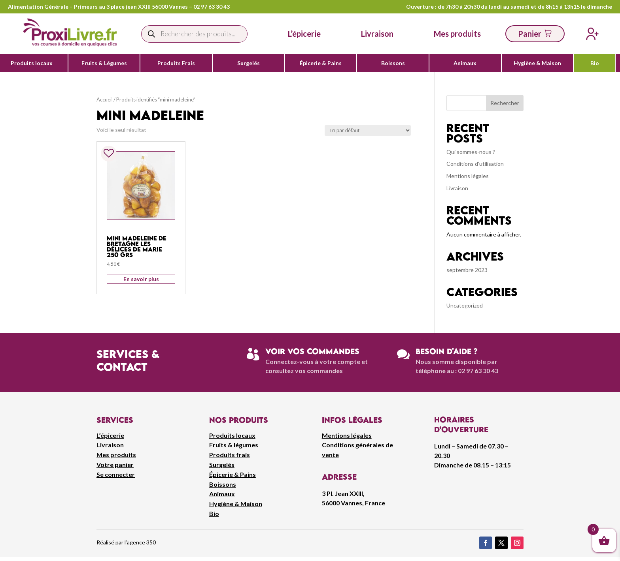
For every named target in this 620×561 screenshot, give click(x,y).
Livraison (457, 188)
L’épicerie (304, 33)
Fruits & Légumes (104, 63)
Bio (594, 63)
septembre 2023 (467, 269)
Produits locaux (32, 63)
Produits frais (229, 454)
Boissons (393, 63)
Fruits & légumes (233, 444)
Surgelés (248, 63)
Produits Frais (176, 63)
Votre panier (115, 464)
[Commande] (368, 130)
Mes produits (116, 454)
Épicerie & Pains (321, 63)
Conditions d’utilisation (475, 163)
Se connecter (115, 474)
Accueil (104, 99)
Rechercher (504, 102)
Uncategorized (464, 305)
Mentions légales (467, 176)
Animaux (465, 63)
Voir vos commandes (312, 351)
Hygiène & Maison (537, 63)
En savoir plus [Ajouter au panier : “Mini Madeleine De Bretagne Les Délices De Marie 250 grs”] (141, 279)
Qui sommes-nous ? (470, 151)
